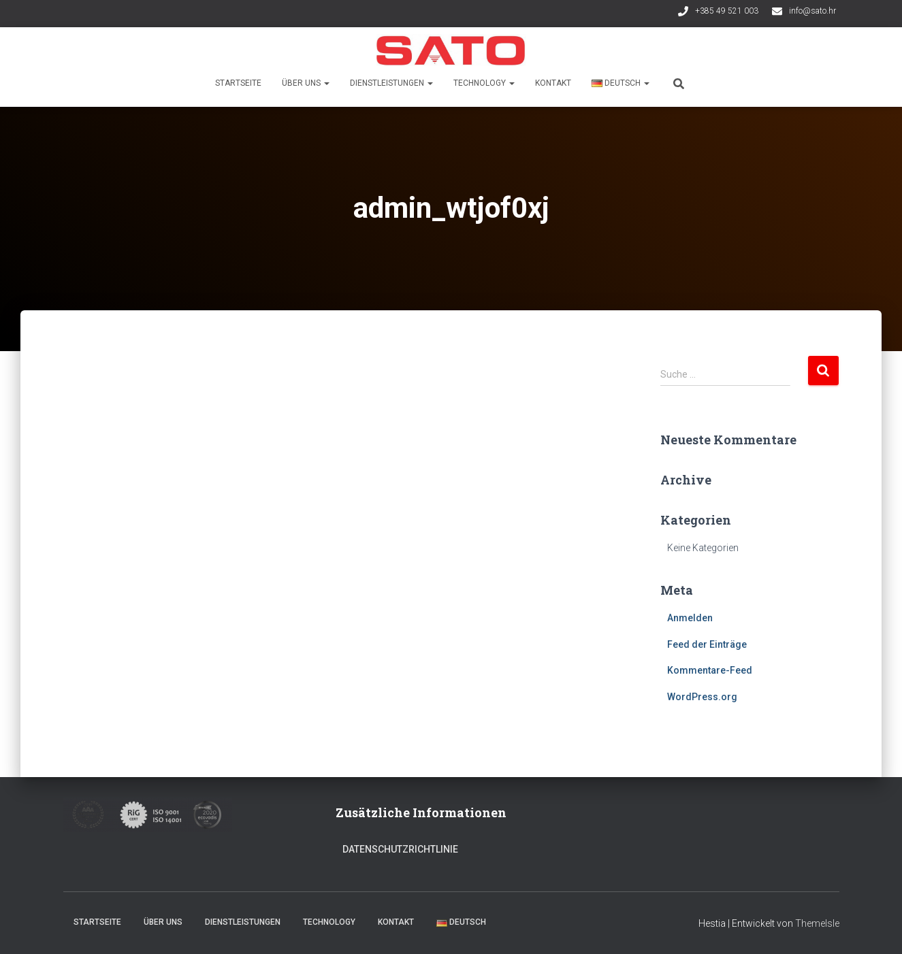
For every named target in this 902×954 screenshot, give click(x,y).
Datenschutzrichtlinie (400, 849)
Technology (484, 83)
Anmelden (690, 617)
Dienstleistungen (391, 83)
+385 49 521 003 (726, 11)
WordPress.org (702, 696)
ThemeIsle (817, 923)
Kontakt (553, 83)
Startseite (238, 83)
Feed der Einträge (707, 644)
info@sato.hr (812, 11)
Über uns (305, 83)
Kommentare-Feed (709, 670)
